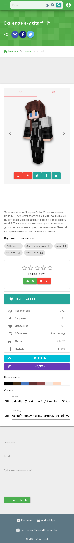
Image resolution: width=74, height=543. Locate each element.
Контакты (24, 520)
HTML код (16, 411)
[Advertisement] (37, 70)
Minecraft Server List (46, 530)
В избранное (37, 299)
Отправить (17, 500)
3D (20, 92)
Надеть (26, 366)
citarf (40, 51)
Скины (27, 51)
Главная (10, 51)
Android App (45, 520)
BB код (15, 396)
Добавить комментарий (18, 470)
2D (53, 92)
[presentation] (31, 486)
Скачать (27, 358)
